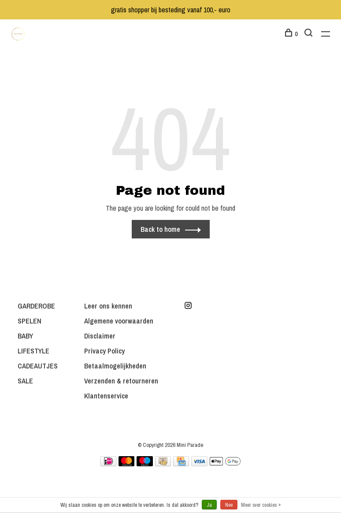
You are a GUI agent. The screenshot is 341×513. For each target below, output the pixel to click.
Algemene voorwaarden (118, 321)
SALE (25, 381)
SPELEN (29, 321)
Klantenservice (106, 396)
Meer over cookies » (261, 505)
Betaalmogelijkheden (115, 366)
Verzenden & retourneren (121, 381)
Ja (209, 505)
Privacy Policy (104, 351)
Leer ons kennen (108, 306)
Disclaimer (99, 336)
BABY (25, 336)
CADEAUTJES (38, 366)
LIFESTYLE (33, 351)
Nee (229, 505)
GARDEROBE (36, 306)
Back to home (160, 229)
